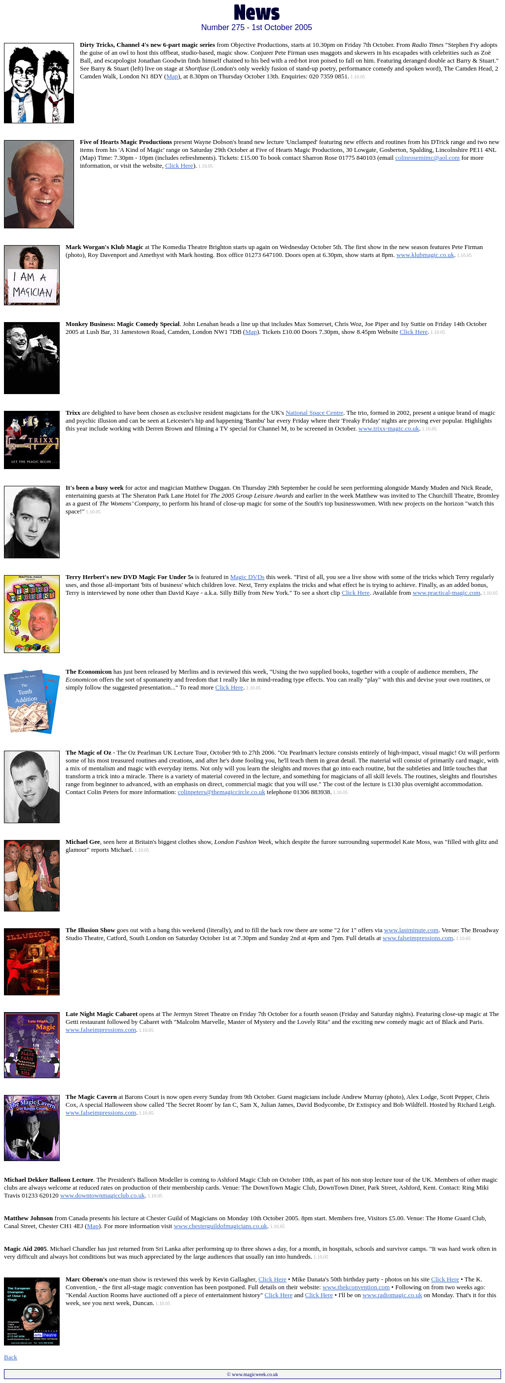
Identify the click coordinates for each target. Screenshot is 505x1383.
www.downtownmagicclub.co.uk (102, 1195)
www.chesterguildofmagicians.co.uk (220, 1226)
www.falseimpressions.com (418, 938)
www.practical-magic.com (446, 592)
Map (172, 76)
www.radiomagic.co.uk (392, 1295)
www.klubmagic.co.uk (425, 254)
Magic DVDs (247, 577)
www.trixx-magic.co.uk (389, 428)
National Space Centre (314, 412)
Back (10, 1357)
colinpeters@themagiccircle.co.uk (221, 792)
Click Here (179, 165)
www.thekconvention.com (356, 1287)
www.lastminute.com (411, 930)
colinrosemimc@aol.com (427, 157)
